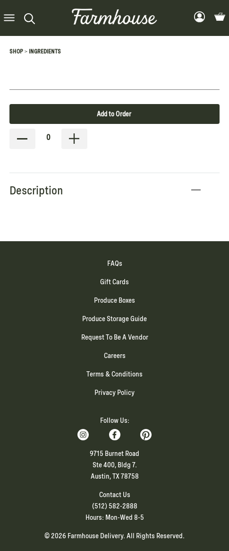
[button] (9, 18)
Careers (115, 355)
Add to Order (114, 114)
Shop (16, 51)
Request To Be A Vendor (114, 337)
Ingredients (45, 51)
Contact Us (114, 494)
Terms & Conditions (114, 374)
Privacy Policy (114, 392)
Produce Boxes (114, 300)
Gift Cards (114, 282)
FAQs (114, 263)
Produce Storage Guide (114, 319)
